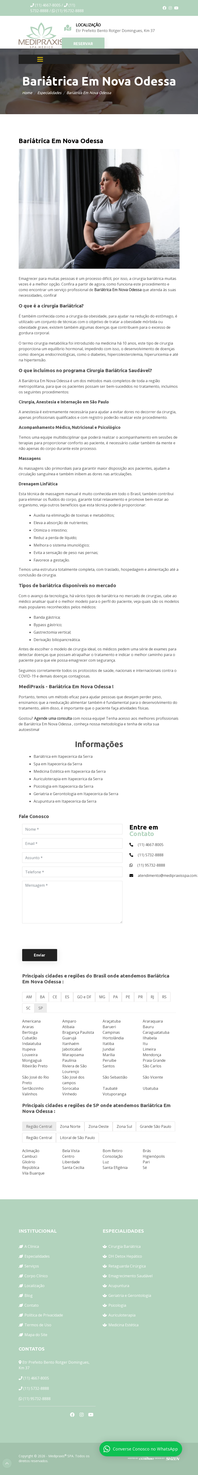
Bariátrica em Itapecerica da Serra (63, 756)
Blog (28, 1295)
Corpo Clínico (36, 1275)
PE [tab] (128, 996)
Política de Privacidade (43, 1315)
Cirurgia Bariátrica (124, 1246)
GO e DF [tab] (84, 996)
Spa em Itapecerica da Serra (58, 763)
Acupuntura (118, 1285)
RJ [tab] (152, 996)
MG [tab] (102, 996)
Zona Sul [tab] (124, 1126)
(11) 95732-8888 (37, 1398)
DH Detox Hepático (125, 1256)
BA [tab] (42, 996)
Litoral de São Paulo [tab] (77, 1137)
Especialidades (49, 93)
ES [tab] (67, 996)
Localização (34, 1285)
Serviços (31, 1266)
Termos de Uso (37, 1324)
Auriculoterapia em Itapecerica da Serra (68, 778)
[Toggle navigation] (40, 59)
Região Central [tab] (39, 1126)
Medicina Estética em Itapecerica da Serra (70, 771)
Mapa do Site (35, 1334)
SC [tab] (28, 1008)
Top (7, 1463)
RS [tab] (164, 996)
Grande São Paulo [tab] (155, 1126)
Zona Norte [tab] (70, 1126)
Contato (31, 1305)
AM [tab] (29, 996)
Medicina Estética (123, 1324)
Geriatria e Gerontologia (129, 1295)
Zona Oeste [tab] (98, 1126)
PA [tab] (115, 996)
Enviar (39, 955)
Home (27, 93)
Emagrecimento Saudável (130, 1275)
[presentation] (57, 936)
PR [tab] (140, 996)
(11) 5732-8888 (36, 1388)
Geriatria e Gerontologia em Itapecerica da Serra (76, 793)
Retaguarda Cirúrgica (127, 1266)
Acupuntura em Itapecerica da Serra (65, 801)
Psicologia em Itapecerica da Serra (63, 786)
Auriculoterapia (121, 1315)
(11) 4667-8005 (36, 1378)
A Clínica (31, 1246)
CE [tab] (55, 996)
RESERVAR (83, 44)
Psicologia (117, 1305)
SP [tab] (40, 1008)
